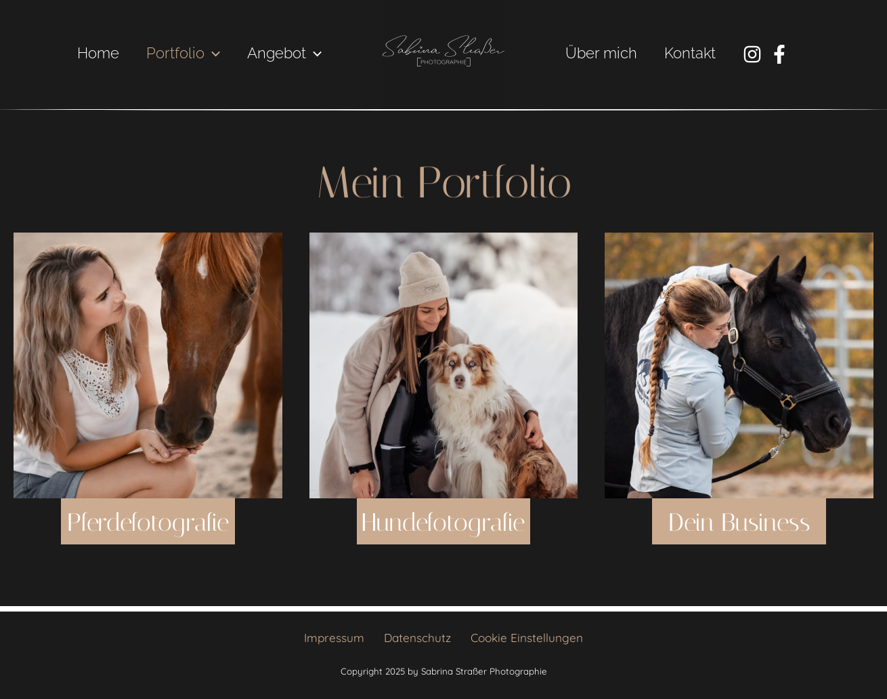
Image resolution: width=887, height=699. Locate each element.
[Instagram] (757, 54)
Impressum (339, 637)
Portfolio (179, 53)
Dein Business (739, 560)
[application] (208, 53)
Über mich (603, 53)
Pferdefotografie (159, 560)
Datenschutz (417, 637)
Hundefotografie (456, 560)
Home (91, 53)
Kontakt (694, 53)
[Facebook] (784, 54)
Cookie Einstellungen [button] (521, 637)
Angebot (283, 53)
